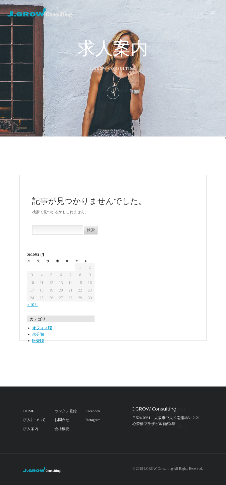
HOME (28, 411)
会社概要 (61, 429)
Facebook (93, 411)
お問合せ (61, 420)
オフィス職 (42, 328)
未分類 (38, 334)
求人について (34, 420)
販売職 (38, 340)
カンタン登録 (65, 411)
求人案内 (30, 429)
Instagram (93, 420)
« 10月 (32, 304)
